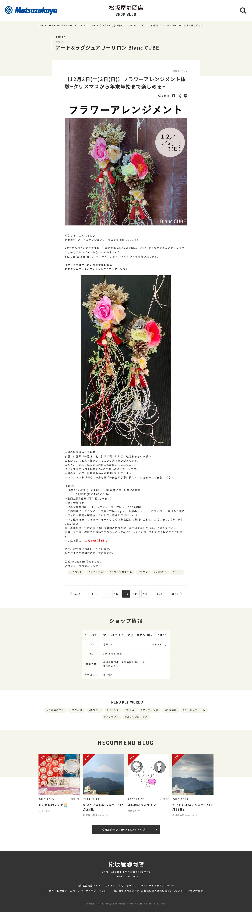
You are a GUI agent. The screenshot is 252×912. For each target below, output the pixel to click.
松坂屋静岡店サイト (89, 885)
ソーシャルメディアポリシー (158, 885)
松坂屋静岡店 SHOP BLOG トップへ (129, 829)
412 (116, 593)
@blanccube (139, 511)
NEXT (177, 593)
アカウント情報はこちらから (83, 565)
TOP (41, 25)
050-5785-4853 (113, 653)
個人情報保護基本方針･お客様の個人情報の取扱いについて (148, 891)
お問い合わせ (195, 891)
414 (135, 593)
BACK (75, 593)
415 (145, 593)
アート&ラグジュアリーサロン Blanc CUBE (71, 25)
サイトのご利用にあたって (120, 885)
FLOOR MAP (158, 644)
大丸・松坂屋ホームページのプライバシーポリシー (79, 891)
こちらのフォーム (98, 519)
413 (126, 593)
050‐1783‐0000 (128, 876)
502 (159, 593)
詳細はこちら (111, 665)
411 (107, 593)
